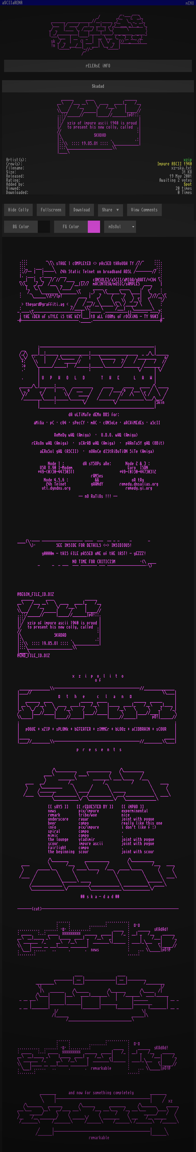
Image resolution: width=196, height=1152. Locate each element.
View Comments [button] (144, 210)
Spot (188, 184)
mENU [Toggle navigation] (190, 3)
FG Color (71, 227)
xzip (188, 160)
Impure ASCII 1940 (174, 164)
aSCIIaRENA (12, 3)
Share (108, 210)
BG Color (21, 227)
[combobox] (120, 227)
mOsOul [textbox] (115, 227)
